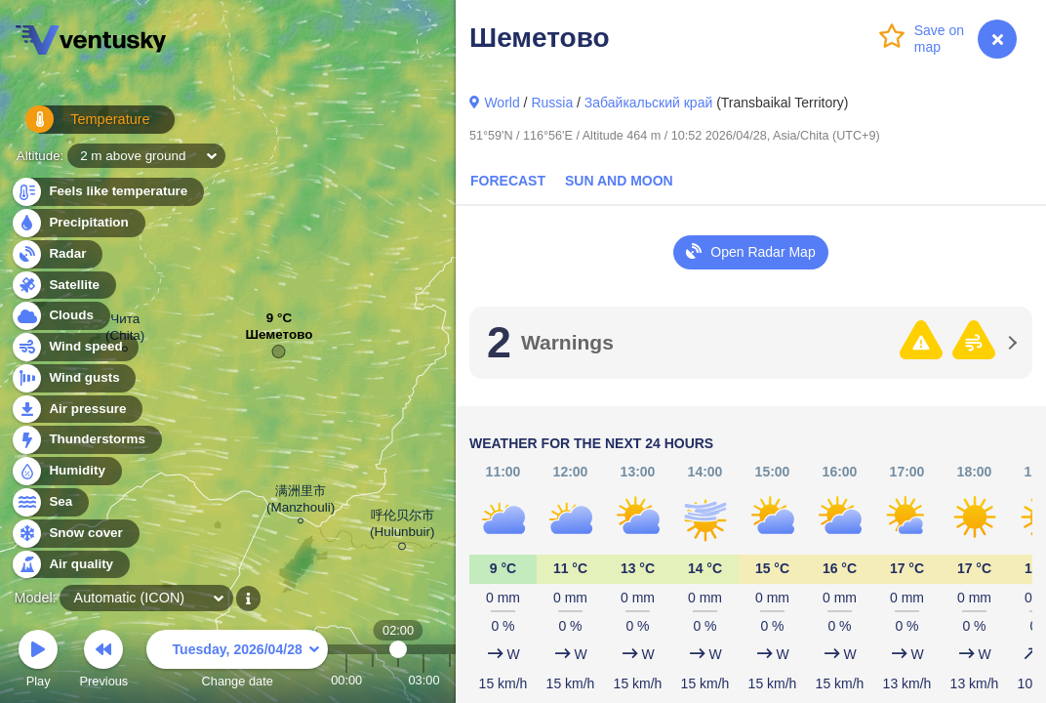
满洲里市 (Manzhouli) (300, 501)
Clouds (60, 316)
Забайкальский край (648, 102)
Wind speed (74, 347)
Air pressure (76, 409)
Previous (103, 661)
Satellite (63, 285)
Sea (49, 502)
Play (38, 661)
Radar (56, 254)
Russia (552, 102)
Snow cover (74, 533)
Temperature (77, 126)
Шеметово (279, 339)
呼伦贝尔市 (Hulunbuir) (402, 527)
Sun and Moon (619, 180)
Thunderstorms (85, 440)
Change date (237, 661)
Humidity (65, 471)
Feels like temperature (106, 192)
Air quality (69, 565)
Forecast (507, 180)
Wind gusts (73, 378)
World (501, 102)
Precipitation (77, 223)
